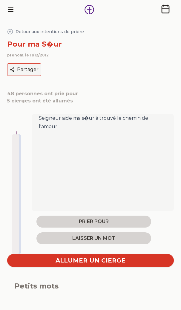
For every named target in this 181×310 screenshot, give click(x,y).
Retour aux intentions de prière (45, 32)
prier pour (94, 221)
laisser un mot (93, 238)
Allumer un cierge (90, 260)
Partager (24, 69)
